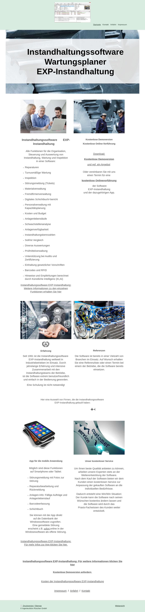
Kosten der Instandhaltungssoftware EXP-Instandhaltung (72, 581)
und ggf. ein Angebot (98, 164)
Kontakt (86, 590)
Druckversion (27, 606)
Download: (99, 153)
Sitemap (38, 606)
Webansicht (120, 606)
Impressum (60, 590)
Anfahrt (74, 590)
